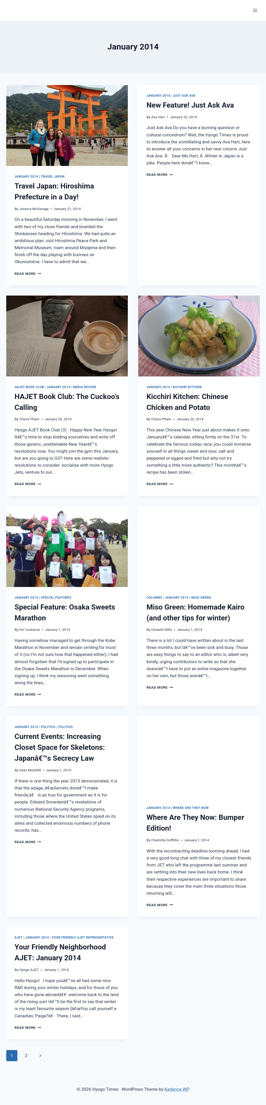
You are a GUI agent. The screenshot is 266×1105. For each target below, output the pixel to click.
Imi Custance (29, 629)
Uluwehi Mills (161, 629)
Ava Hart (158, 117)
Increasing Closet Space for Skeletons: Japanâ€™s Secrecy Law (60, 747)
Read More (28, 273)
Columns (154, 597)
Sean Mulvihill (30, 770)
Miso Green (201, 597)
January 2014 (26, 176)
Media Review (84, 387)
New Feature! (190, 105)
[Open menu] (255, 10)
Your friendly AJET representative (83, 937)
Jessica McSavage (34, 209)
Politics (48, 727)
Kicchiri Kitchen (187, 387)
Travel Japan (52, 176)
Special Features (56, 597)
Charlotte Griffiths (165, 840)
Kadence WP (176, 1089)
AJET (19, 937)
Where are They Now (191, 808)
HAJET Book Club (29, 387)
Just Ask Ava (184, 95)
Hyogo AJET (29, 970)
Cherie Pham (29, 419)
